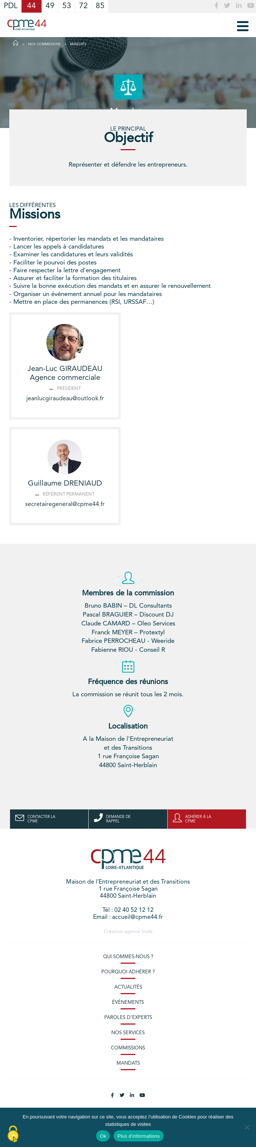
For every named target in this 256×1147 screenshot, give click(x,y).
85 (100, 6)
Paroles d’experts (128, 1017)
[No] (246, 1127)
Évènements (128, 1002)
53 (66, 6)
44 (31, 6)
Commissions (128, 1048)
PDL (10, 6)
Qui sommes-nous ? (128, 956)
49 (50, 6)
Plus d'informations (138, 1136)
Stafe (146, 931)
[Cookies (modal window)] (13, 1134)
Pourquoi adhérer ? (128, 972)
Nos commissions (44, 44)
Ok (103, 1136)
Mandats (128, 1063)
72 (83, 6)
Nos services (128, 1033)
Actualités (128, 987)
